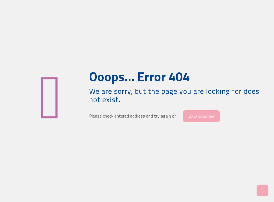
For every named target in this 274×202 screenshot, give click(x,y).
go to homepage (201, 116)
